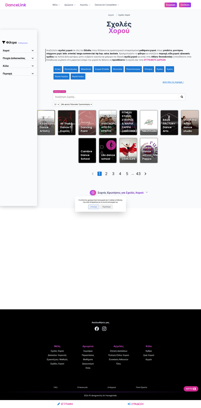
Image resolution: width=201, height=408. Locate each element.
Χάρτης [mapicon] (191, 388)
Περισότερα (106, 207)
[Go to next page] (145, 275)
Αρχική (111, 15)
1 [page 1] (99, 275)
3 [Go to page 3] (113, 275)
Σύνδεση (136, 404)
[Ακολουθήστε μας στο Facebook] (97, 329)
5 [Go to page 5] (127, 275)
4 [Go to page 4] (120, 275)
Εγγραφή (65, 404)
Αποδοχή (93, 207)
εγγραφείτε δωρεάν (155, 60)
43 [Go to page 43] (138, 275)
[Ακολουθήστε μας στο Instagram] (104, 329)
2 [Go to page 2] (106, 275)
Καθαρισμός (23, 43)
